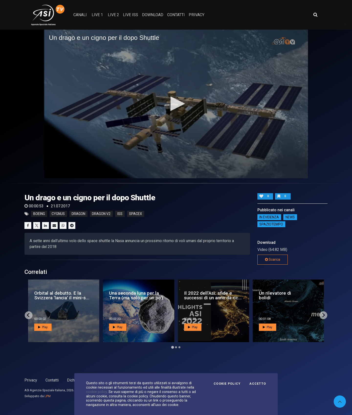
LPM (47, 396)
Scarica (272, 259)
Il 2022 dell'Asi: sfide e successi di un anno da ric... (213, 295)
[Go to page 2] (176, 347)
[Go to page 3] (179, 347)
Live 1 (97, 14)
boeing (39, 214)
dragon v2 (101, 214)
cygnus (58, 214)
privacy (196, 14)
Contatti (52, 380)
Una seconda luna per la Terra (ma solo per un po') (136, 295)
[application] (176, 104)
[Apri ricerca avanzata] (315, 15)
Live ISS (130, 14)
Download (152, 14)
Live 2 (113, 14)
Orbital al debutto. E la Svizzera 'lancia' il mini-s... (61, 295)
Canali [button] (80, 14)
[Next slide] (323, 315)
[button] (176, 103)
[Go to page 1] (172, 347)
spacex (135, 214)
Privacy (30, 380)
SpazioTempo (271, 224)
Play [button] (43, 327)
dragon (78, 214)
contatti (176, 14)
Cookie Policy (227, 383)
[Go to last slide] (29, 315)
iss (119, 214)
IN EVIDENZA (269, 217)
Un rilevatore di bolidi (275, 295)
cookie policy (96, 392)
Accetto (257, 383)
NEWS (290, 217)
